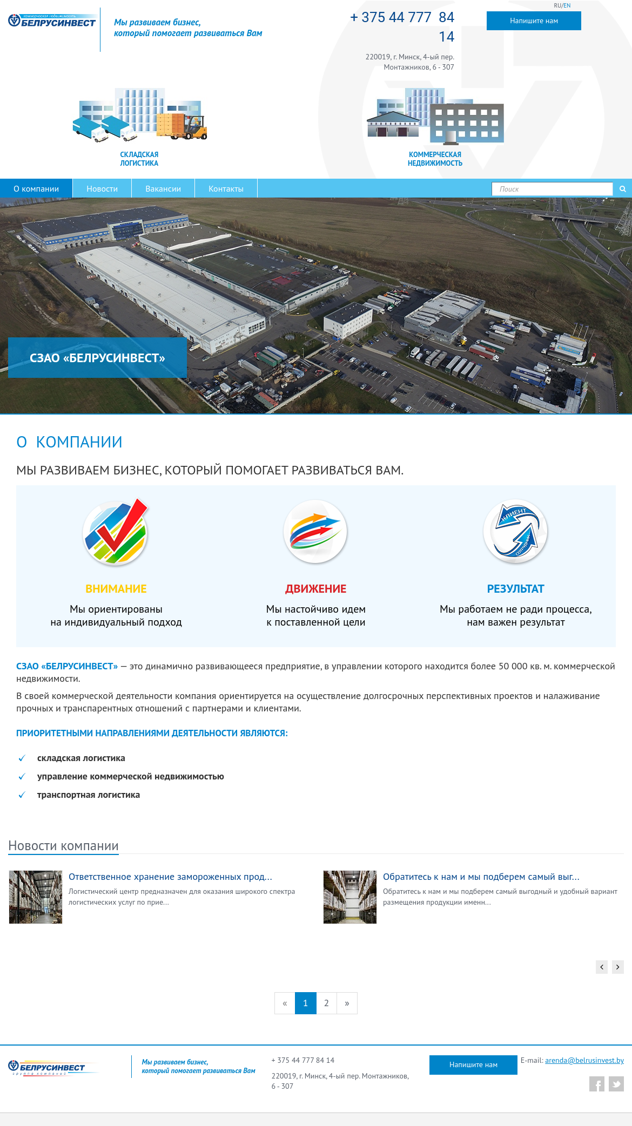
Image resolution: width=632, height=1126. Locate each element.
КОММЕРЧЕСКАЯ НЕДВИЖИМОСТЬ (435, 159)
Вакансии (163, 188)
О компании (36, 188)
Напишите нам (534, 20)
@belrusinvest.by (595, 1060)
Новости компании (63, 845)
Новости (102, 188)
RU (558, 5)
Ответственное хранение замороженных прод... (170, 876)
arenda (556, 1060)
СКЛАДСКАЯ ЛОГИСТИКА (139, 159)
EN (566, 5)
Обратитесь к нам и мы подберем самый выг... (481, 876)
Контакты (226, 188)
